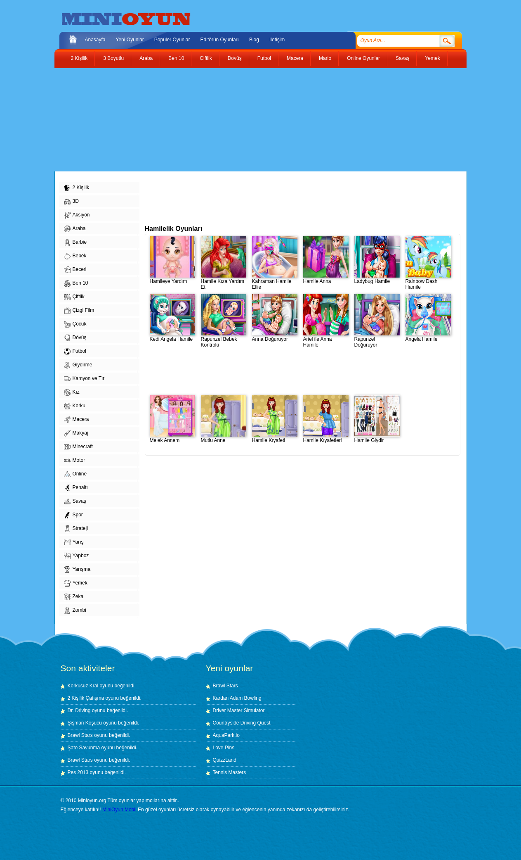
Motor (74, 460)
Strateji (76, 528)
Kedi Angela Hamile (172, 337)
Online (75, 474)
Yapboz (76, 556)
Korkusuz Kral (83, 686)
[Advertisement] (254, 119)
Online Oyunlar (363, 58)
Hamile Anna (326, 279)
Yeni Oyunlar (130, 40)
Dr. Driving (79, 710)
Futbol (264, 58)
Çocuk (75, 324)
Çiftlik (206, 58)
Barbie (75, 242)
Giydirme (78, 365)
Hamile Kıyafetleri (326, 438)
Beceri (75, 269)
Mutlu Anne (223, 438)
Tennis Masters (229, 772)
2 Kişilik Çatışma (86, 698)
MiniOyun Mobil (119, 809)
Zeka (74, 597)
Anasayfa (95, 40)
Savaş (402, 58)
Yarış (74, 542)
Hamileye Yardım (172, 279)
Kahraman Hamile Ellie (274, 282)
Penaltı (76, 488)
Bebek (75, 256)
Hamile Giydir (377, 438)
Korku (74, 406)
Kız (72, 392)
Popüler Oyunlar (172, 40)
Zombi (75, 610)
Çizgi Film (79, 310)
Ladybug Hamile (377, 279)
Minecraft (78, 447)
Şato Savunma (84, 748)
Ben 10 (176, 58)
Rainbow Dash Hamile (428, 282)
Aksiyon (77, 215)
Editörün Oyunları (219, 40)
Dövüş (235, 58)
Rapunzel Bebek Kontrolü (223, 340)
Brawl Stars (80, 735)
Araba (146, 58)
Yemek (432, 58)
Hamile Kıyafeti (274, 438)
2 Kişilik (79, 58)
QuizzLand (224, 760)
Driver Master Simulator (239, 710)
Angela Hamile (428, 337)
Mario (325, 58)
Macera (295, 58)
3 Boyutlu (113, 58)
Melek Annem (172, 438)
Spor (73, 515)
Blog (254, 40)
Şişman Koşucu (85, 723)
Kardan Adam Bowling (237, 698)
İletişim (277, 40)
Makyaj (76, 433)
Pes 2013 (78, 772)
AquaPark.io (226, 735)
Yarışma (77, 569)
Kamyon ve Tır (84, 378)
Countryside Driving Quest (242, 723)
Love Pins (224, 748)
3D (71, 201)
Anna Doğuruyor (274, 337)
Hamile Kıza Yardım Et (223, 282)
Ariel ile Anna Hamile (326, 340)
